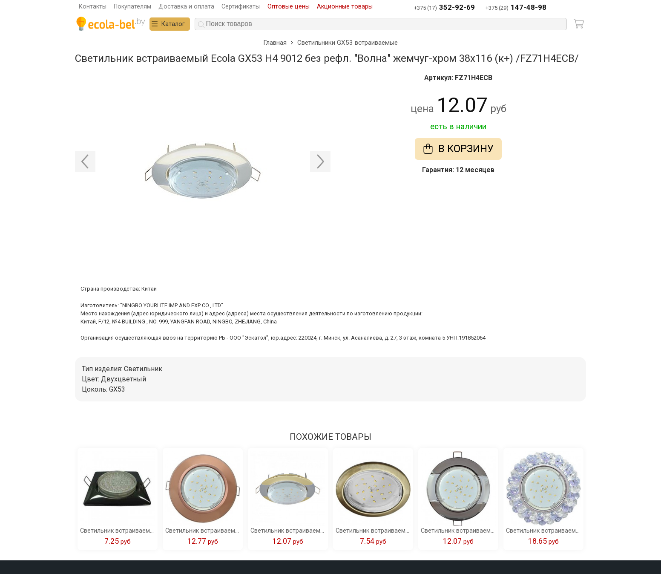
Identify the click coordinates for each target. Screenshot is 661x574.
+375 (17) (444, 8)
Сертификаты (240, 6)
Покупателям (132, 6)
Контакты (92, 6)
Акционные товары (345, 6)
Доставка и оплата (186, 6)
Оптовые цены (288, 6)
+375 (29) (516, 8)
